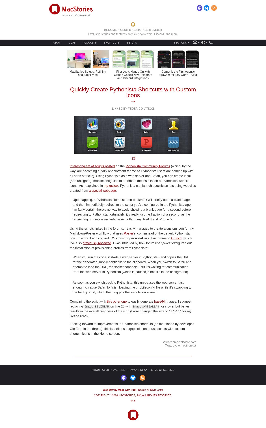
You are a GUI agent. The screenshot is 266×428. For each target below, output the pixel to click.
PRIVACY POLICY (137, 369)
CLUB (72, 42)
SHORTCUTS (112, 42)
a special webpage (102, 190)
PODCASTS (90, 42)
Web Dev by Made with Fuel (119, 389)
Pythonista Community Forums (148, 166)
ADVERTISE (118, 369)
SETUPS (132, 42)
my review (111, 186)
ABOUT (57, 42)
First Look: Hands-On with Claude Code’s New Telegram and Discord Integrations (133, 75)
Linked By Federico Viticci (133, 108)
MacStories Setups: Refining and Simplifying (88, 73)
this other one (117, 301)
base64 (159, 301)
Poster (128, 233)
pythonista (189, 345)
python (177, 345)
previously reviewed (97, 243)
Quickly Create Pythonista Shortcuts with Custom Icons (133, 92)
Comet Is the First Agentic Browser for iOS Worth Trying (178, 73)
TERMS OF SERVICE (162, 369)
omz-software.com (184, 342)
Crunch (176, 238)
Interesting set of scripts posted (92, 166)
